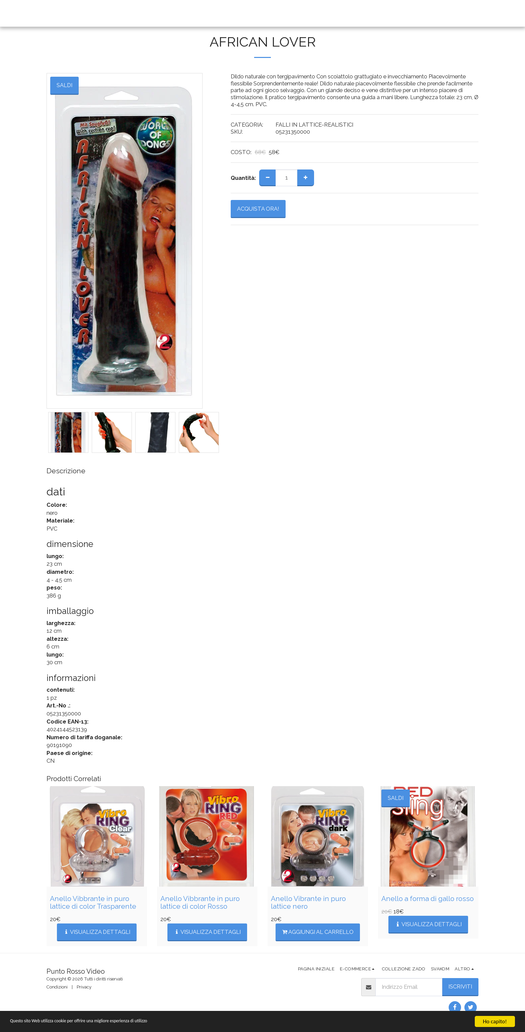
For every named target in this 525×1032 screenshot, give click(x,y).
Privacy (84, 986)
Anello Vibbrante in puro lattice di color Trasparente (93, 902)
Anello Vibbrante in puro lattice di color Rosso (200, 902)
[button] (291, 13)
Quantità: (243, 178)
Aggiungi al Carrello (318, 931)
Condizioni (57, 986)
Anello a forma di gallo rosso (427, 899)
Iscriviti (460, 986)
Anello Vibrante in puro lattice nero (308, 902)
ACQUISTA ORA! (258, 208)
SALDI (395, 798)
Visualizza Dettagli (96, 931)
